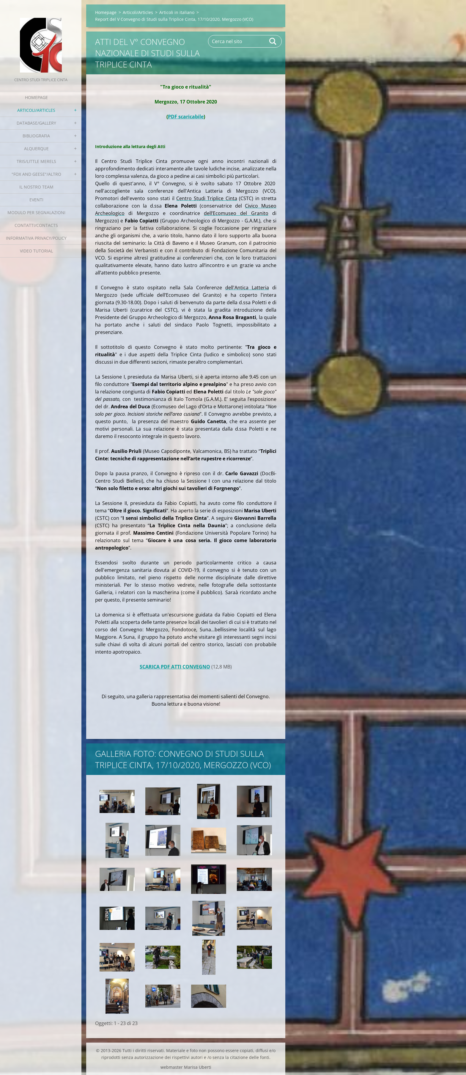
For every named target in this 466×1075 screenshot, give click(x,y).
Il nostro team (36, 187)
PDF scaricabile (186, 116)
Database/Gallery (36, 123)
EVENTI (36, 200)
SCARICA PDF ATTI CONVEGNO (175, 666)
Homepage (36, 97)
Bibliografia (36, 136)
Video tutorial (36, 251)
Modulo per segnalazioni (36, 212)
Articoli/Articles (36, 110)
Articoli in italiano (176, 12)
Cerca (273, 41)
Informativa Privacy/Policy (36, 238)
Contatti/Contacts (36, 225)
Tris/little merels (36, 161)
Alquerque (36, 148)
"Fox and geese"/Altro (36, 174)
